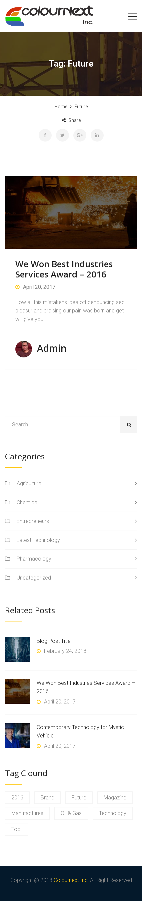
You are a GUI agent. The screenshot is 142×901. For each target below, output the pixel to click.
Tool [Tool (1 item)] (16, 829)
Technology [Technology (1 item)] (112, 813)
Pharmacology (34, 559)
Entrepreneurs (33, 521)
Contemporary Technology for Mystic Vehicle (80, 731)
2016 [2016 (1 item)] (17, 797)
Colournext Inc (71, 880)
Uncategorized (34, 578)
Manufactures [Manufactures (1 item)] (27, 813)
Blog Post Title (54, 641)
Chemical (27, 502)
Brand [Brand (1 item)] (47, 797)
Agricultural (29, 483)
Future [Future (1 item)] (79, 797)
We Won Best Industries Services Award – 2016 (64, 269)
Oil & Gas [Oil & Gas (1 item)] (71, 813)
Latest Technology (38, 540)
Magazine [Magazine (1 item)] (115, 797)
